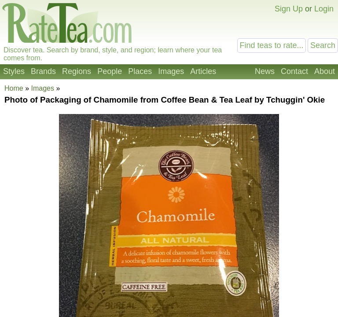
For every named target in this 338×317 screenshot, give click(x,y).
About (324, 71)
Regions (76, 71)
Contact (294, 71)
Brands (43, 71)
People (109, 71)
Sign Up (289, 8)
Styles (14, 71)
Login (324, 8)
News (265, 71)
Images (171, 71)
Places (140, 71)
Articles (203, 71)
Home (13, 88)
